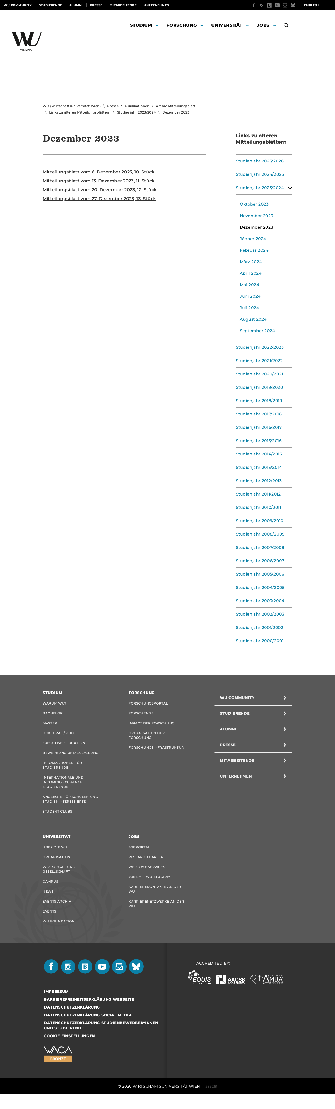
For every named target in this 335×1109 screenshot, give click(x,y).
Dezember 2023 (255, 227)
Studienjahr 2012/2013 (257, 480)
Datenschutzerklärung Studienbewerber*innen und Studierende (101, 1040)
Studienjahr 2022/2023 (258, 347)
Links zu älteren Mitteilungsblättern (79, 112)
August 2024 (252, 319)
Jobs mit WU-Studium (149, 888)
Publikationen (137, 106)
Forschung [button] (181, 25)
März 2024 (250, 262)
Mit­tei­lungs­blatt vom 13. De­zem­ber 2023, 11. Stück (99, 180)
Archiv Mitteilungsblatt (176, 106)
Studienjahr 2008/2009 (258, 534)
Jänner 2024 (252, 239)
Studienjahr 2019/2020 (258, 387)
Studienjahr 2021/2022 (258, 360)
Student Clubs (57, 819)
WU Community (17, 5)
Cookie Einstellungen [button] (69, 1050)
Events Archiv (57, 914)
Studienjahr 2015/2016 (257, 440)
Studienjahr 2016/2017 (257, 427)
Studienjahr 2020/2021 (258, 374)
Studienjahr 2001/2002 (258, 627)
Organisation (56, 866)
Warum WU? (54, 703)
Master (50, 725)
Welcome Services (147, 877)
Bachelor (53, 714)
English (291, 5)
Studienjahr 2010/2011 (257, 507)
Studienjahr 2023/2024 (136, 112)
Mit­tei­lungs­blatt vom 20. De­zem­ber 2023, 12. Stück (100, 189)
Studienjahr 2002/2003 (258, 614)
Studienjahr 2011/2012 (257, 494)
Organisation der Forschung (147, 738)
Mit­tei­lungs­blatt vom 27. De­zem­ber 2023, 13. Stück (99, 198)
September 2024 (256, 331)
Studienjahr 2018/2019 (257, 400)
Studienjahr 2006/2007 (258, 561)
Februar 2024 (253, 250)
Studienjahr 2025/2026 (258, 161)
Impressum (56, 1006)
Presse (96, 5)
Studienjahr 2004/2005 (258, 587)
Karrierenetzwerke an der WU (156, 916)
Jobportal (139, 855)
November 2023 (255, 215)
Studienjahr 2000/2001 (258, 641)
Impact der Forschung (152, 725)
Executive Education (64, 746)
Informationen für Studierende (62, 770)
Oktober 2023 (253, 204)
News (48, 903)
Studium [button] (141, 25)
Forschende (141, 714)
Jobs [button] (263, 25)
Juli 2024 (249, 308)
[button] (286, 26)
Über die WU (55, 855)
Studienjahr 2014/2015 (257, 454)
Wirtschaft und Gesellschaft (59, 879)
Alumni (76, 5)
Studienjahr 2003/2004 (258, 601)
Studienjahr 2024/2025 (258, 174)
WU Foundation (59, 935)
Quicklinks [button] (318, 5)
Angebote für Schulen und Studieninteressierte (70, 805)
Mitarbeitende (123, 5)
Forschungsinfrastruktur (156, 751)
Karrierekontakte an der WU (155, 900)
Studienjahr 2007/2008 (258, 547)
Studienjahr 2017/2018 (257, 414)
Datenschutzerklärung (72, 1022)
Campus (50, 892)
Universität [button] (226, 25)
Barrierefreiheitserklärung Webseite (89, 1014)
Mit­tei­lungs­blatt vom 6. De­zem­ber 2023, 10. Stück (98, 172)
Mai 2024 (249, 285)
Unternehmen (156, 5)
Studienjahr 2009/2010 (258, 521)
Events (49, 924)
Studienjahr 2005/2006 (258, 574)
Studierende (50, 5)
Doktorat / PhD (58, 736)
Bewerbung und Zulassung (70, 757)
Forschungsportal (148, 703)
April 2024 (250, 273)
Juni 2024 (249, 296)
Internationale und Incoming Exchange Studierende (63, 788)
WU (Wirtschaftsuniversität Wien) (72, 106)
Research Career (146, 866)
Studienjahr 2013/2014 (257, 467)
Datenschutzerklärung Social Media (88, 1029)
